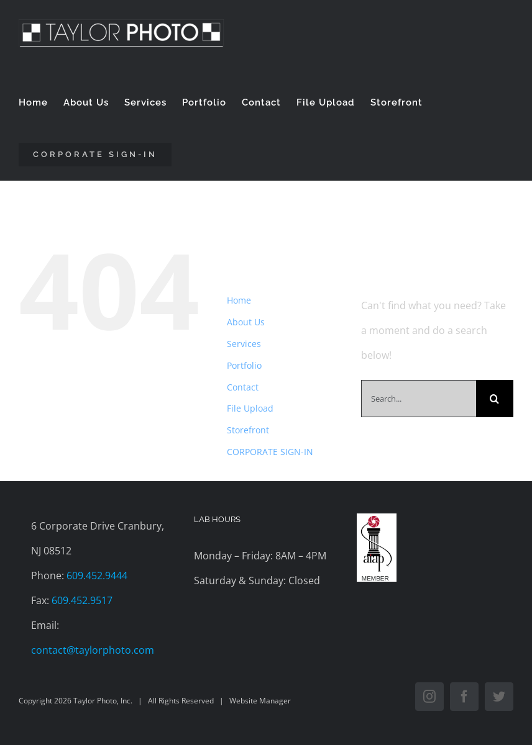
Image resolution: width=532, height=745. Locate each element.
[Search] (494, 398)
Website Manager (260, 700)
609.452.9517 (82, 600)
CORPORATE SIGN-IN (270, 452)
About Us (246, 322)
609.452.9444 (96, 575)
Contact (243, 387)
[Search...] (418, 398)
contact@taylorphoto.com (92, 650)
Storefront (248, 430)
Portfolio (244, 365)
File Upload (250, 408)
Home (239, 300)
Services (244, 344)
